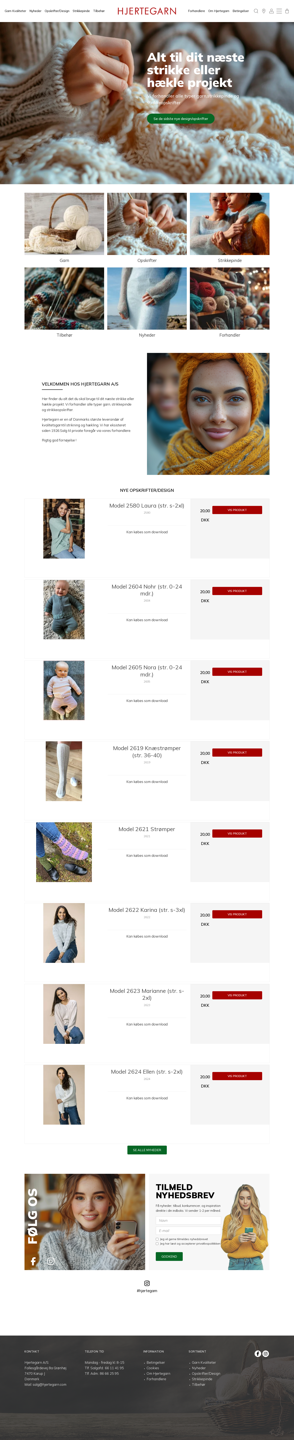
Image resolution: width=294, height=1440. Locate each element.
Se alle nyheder (147, 1150)
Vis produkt (237, 510)
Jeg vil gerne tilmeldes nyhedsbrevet (182, 1239)
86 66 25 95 (109, 1373)
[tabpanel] (147, 103)
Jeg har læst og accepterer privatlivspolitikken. (188, 1243)
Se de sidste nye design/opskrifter (181, 118)
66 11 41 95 (114, 1368)
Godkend (169, 1256)
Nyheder (35, 11)
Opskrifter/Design (57, 11)
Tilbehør (99, 11)
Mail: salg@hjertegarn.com (45, 1384)
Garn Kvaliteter (15, 11)
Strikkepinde (81, 11)
